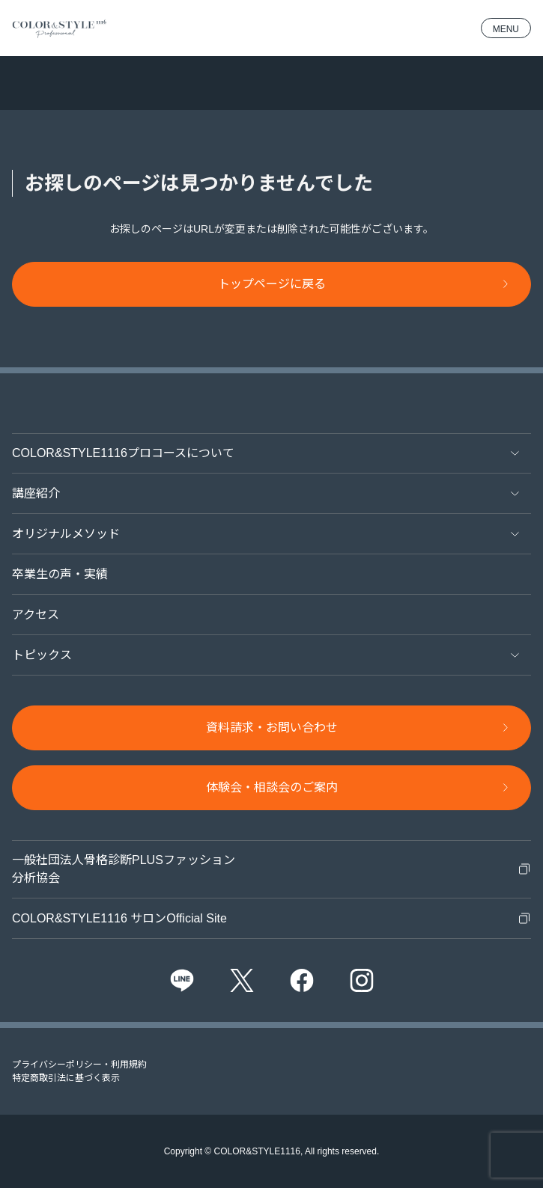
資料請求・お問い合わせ (272, 727)
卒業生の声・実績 (60, 574)
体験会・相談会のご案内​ (272, 787)
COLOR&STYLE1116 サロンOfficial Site (119, 918)
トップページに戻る (272, 284)
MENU (506, 29)
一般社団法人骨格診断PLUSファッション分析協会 (123, 869)
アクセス (35, 614)
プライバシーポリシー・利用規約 (79, 1064)
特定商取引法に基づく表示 (66, 1078)
